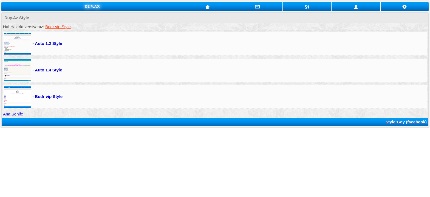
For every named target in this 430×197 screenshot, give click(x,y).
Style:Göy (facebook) (406, 122)
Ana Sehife (13, 114)
